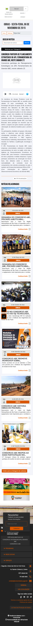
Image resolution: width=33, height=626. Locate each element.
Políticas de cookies (26, 602)
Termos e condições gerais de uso (21, 600)
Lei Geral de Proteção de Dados (21, 607)
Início (4, 33)
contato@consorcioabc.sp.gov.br (18, 581)
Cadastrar (16, 528)
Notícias (10, 33)
